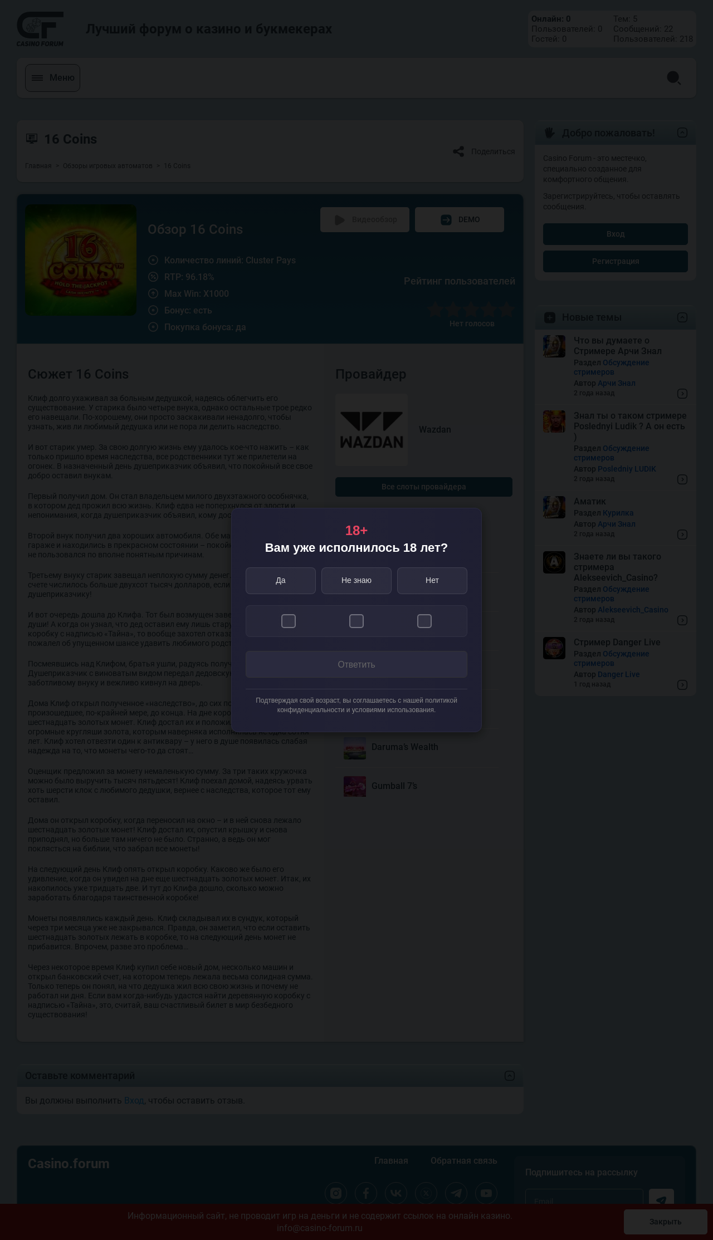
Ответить (356, 664)
